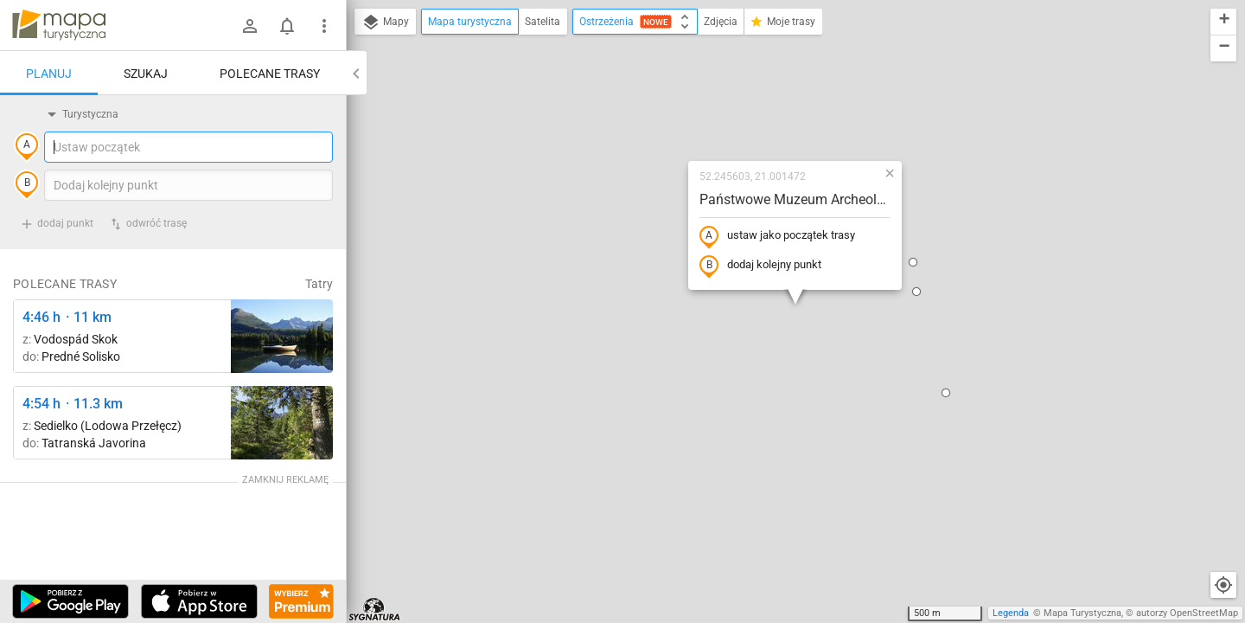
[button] (916, 291)
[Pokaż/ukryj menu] (324, 26)
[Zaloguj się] (250, 26)
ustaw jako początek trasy (777, 236)
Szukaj (146, 73)
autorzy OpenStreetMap (1187, 613)
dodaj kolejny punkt (760, 265)
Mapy (385, 22)
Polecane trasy (270, 73)
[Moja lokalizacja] (1223, 585)
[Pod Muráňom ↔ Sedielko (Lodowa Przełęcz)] (282, 422)
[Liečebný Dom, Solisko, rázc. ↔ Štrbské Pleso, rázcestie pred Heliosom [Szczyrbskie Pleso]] (282, 336)
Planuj (49, 73)
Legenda (1011, 613)
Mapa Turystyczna (1082, 613)
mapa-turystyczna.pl (59, 25)
